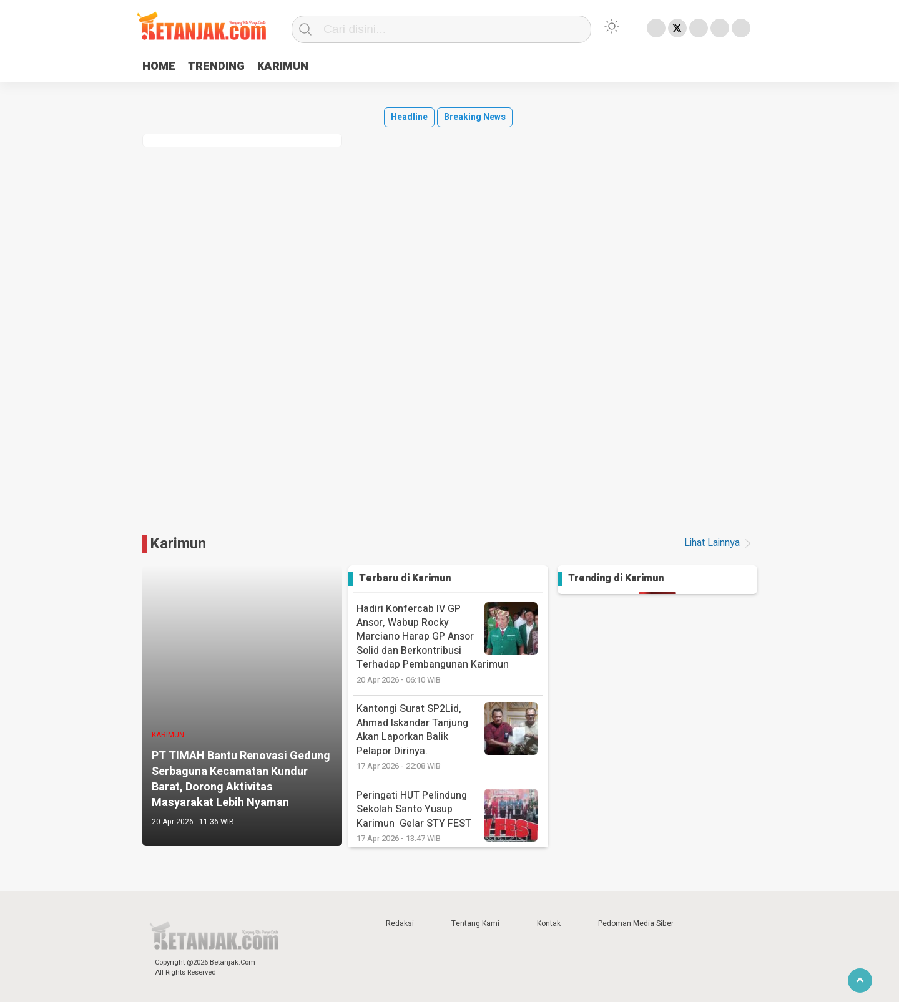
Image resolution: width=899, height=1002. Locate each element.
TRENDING (216, 66)
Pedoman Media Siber (636, 923)
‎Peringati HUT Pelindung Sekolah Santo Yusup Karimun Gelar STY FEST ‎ (449, 816)
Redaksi (400, 923)
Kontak (549, 923)
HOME (158, 66)
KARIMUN (282, 66)
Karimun (178, 544)
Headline (409, 117)
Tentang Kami (475, 923)
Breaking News (475, 117)
